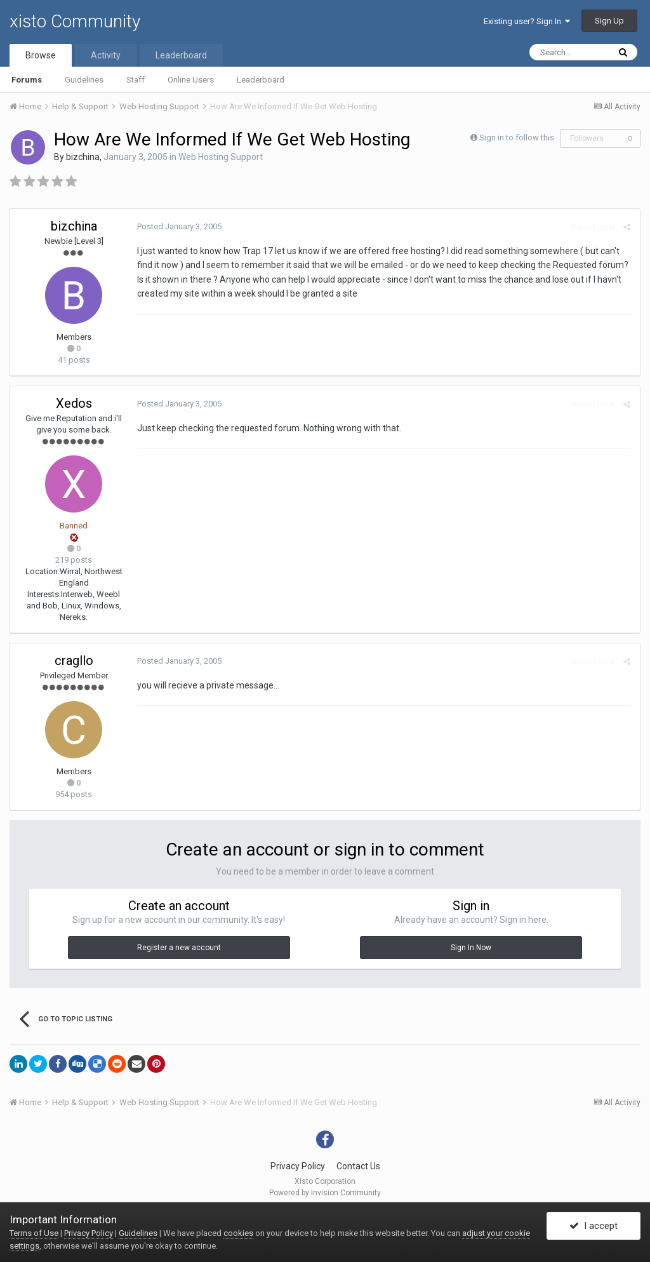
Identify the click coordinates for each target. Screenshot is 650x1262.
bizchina (83, 157)
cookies (238, 1233)
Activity (106, 55)
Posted (179, 226)
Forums (26, 79)
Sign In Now (471, 947)
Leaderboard (260, 79)
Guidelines (84, 79)
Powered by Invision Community (325, 1192)
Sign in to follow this (516, 137)
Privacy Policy (297, 1166)
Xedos (74, 403)
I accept (593, 1226)
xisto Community (75, 21)
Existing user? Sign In (527, 21)
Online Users (191, 79)
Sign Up (609, 20)
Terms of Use (34, 1233)
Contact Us (358, 1166)
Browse (40, 55)
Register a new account (179, 947)
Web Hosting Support (220, 157)
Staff (135, 79)
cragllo (74, 660)
